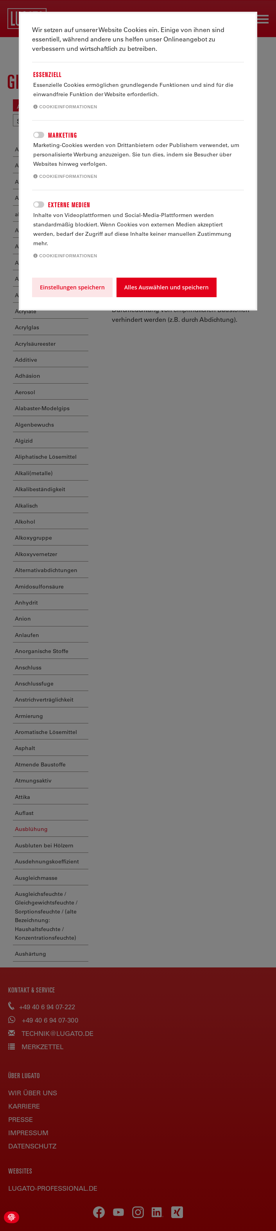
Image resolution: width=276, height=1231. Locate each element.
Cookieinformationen (65, 106)
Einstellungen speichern (72, 287)
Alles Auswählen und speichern (166, 287)
